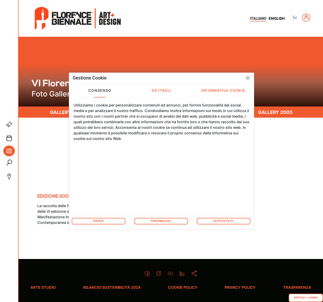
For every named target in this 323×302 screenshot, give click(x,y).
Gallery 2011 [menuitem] (66, 112)
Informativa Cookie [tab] (223, 90)
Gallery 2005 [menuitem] (275, 112)
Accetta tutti (223, 221)
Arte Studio (43, 287)
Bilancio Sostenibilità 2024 (112, 287)
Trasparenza (297, 287)
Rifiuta (98, 221)
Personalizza (161, 221)
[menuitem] (54, 198)
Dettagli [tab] (161, 90)
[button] (248, 78)
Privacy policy (240, 287)
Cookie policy (182, 287)
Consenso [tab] (100, 90)
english (277, 18)
